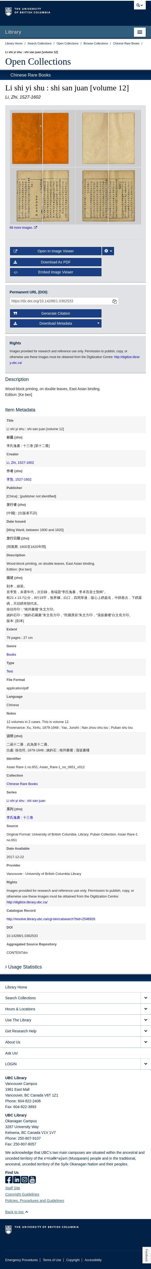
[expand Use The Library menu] (146, 1020)
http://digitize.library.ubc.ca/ (27, 902)
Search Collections (20, 998)
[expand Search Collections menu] (146, 998)
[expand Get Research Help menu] (146, 1031)
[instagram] (24, 1180)
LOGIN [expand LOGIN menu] (11, 1064)
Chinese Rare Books (30, 75)
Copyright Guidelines (22, 1194)
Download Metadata (56, 323)
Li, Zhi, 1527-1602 (20, 463)
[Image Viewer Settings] (108, 251)
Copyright (73, 1260)
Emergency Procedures (21, 1260)
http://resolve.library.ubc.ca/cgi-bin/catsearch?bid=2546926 (51, 919)
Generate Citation (42, 313)
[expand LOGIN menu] (146, 1064)
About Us (12, 1042)
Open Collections (38, 61)
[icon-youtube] (32, 1180)
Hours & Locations (20, 1009)
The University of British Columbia (54, 11)
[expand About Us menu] (146, 1042)
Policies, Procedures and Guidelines (34, 1201)
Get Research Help (20, 1031)
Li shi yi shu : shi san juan (26, 801)
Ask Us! (11, 1053)
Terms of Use (52, 1260)
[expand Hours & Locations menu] (146, 1009)
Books (11, 654)
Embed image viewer (43, 272)
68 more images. (23, 228)
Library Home (16, 987)
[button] (27, 1212)
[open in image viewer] (26, 138)
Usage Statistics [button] (23, 967)
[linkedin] (16, 1180)
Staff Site (12, 1188)
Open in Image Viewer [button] (44, 251)
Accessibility (93, 1260)
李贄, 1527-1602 (19, 479)
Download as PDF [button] (42, 262)
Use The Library (18, 1020)
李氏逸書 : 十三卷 (20, 817)
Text (10, 671)
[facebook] (9, 1180)
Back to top (17, 1212)
